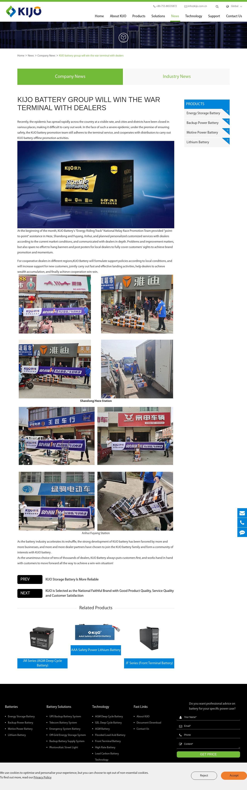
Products (138, 18)
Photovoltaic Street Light (63, 747)
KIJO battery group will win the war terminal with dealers (91, 55)
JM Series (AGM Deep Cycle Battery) (42, 663)
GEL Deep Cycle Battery (108, 722)
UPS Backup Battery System (65, 716)
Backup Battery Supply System (67, 741)
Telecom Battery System (63, 722)
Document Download (149, 722)
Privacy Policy (43, 777)
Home (99, 18)
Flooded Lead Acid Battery (110, 735)
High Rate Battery (105, 747)
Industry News (177, 76)
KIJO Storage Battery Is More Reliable (72, 579)
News (175, 18)
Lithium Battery (208, 141)
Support (214, 18)
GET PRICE (208, 754)
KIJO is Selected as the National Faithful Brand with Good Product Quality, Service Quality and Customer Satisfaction (110, 593)
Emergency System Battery (64, 729)
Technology (193, 18)
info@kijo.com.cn (195, 6)
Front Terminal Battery (108, 741)
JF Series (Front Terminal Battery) (149, 663)
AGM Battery (102, 729)
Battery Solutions (59, 707)
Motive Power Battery (208, 131)
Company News (46, 55)
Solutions (158, 18)
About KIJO (118, 18)
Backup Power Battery (208, 121)
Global (234, 6)
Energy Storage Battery (208, 112)
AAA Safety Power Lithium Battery (95, 650)
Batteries (11, 707)
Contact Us (234, 18)
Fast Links (141, 707)
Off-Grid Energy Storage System (67, 735)
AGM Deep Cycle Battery (109, 716)
